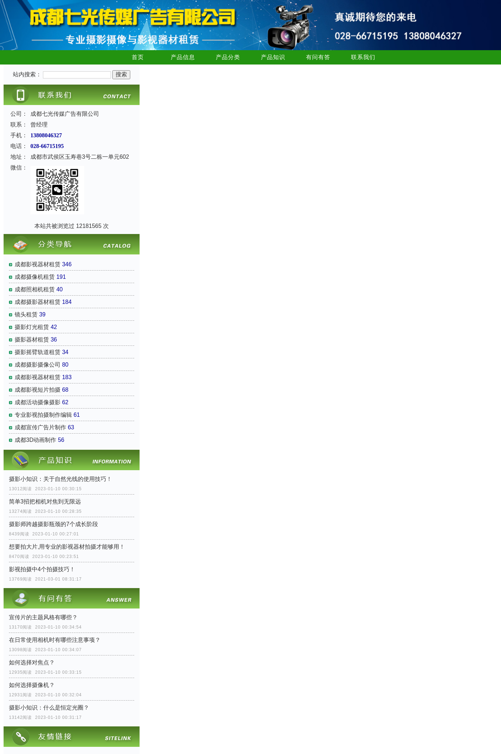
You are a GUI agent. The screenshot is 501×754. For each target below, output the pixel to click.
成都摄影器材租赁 (37, 302)
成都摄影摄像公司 (37, 365)
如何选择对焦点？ (32, 662)
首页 (138, 57)
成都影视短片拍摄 (37, 390)
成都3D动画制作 (35, 440)
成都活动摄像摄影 (37, 402)
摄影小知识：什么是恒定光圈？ (49, 708)
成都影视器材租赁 (37, 264)
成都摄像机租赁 (35, 277)
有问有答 (318, 57)
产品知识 (273, 57)
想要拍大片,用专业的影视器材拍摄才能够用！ (67, 547)
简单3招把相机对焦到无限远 (45, 501)
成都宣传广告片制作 (40, 427)
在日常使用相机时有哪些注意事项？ (55, 640)
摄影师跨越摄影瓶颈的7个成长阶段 (53, 524)
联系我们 (363, 57)
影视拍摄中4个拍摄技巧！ (42, 569)
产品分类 (228, 57)
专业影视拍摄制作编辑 (43, 415)
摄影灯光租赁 (32, 327)
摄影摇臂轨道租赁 (37, 352)
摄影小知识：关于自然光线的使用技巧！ (60, 479)
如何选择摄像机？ (32, 685)
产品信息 (183, 57)
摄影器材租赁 (32, 340)
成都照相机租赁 (35, 289)
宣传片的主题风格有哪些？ (43, 617)
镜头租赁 (26, 314)
